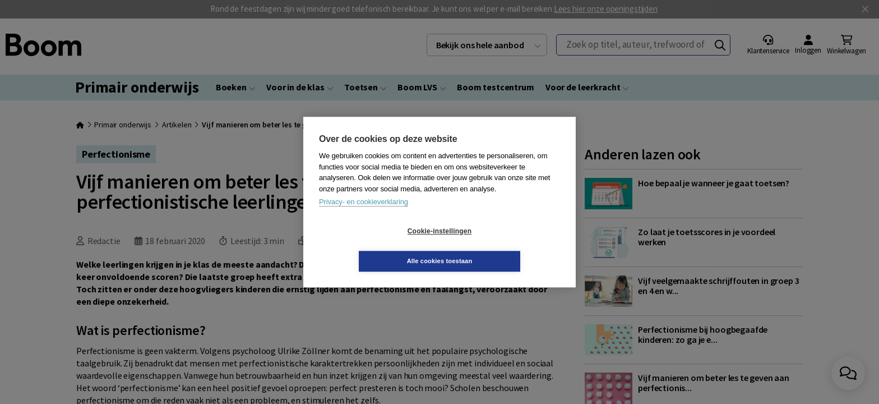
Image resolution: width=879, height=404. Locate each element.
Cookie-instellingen (373, 246)
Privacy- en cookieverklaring (363, 217)
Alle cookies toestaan (506, 245)
